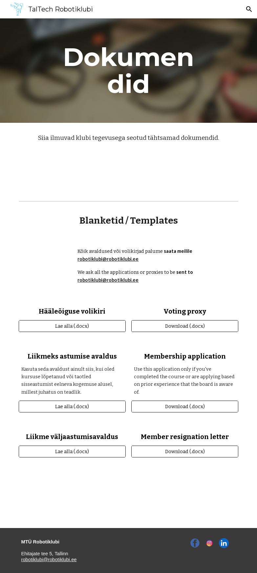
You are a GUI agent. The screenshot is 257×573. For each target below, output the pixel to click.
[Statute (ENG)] (128, 184)
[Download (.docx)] (185, 326)
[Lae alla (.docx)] (72, 326)
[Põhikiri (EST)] (128, 167)
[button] (249, 9)
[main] (128, 70)
